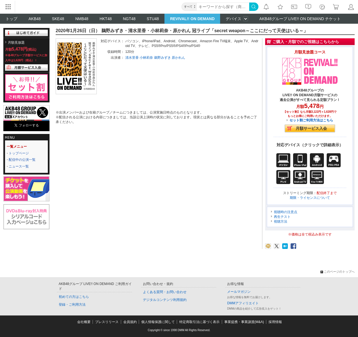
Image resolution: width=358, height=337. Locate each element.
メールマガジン (239, 292)
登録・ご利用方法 (72, 305)
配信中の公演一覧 (22, 160)
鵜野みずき (162, 58)
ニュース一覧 (19, 166)
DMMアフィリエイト (243, 303)
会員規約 (130, 322)
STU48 (153, 19)
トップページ (19, 153)
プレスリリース (107, 322)
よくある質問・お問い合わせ (165, 292)
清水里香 (132, 58)
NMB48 (81, 19)
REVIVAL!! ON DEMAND (192, 19)
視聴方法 (280, 221)
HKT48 (106, 19)
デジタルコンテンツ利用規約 (165, 300)
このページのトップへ (338, 271)
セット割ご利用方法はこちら (311, 120)
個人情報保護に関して (158, 322)
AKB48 (35, 19)
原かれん (178, 58)
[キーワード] (223, 7)
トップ (11, 19)
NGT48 (129, 19)
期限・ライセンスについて (310, 198)
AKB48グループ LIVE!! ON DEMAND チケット (300, 19)
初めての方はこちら (74, 297)
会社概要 (84, 322)
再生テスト (282, 217)
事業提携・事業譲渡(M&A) (244, 322)
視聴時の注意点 (285, 212)
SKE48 (58, 19)
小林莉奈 (146, 58)
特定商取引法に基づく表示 (199, 322)
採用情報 (275, 322)
